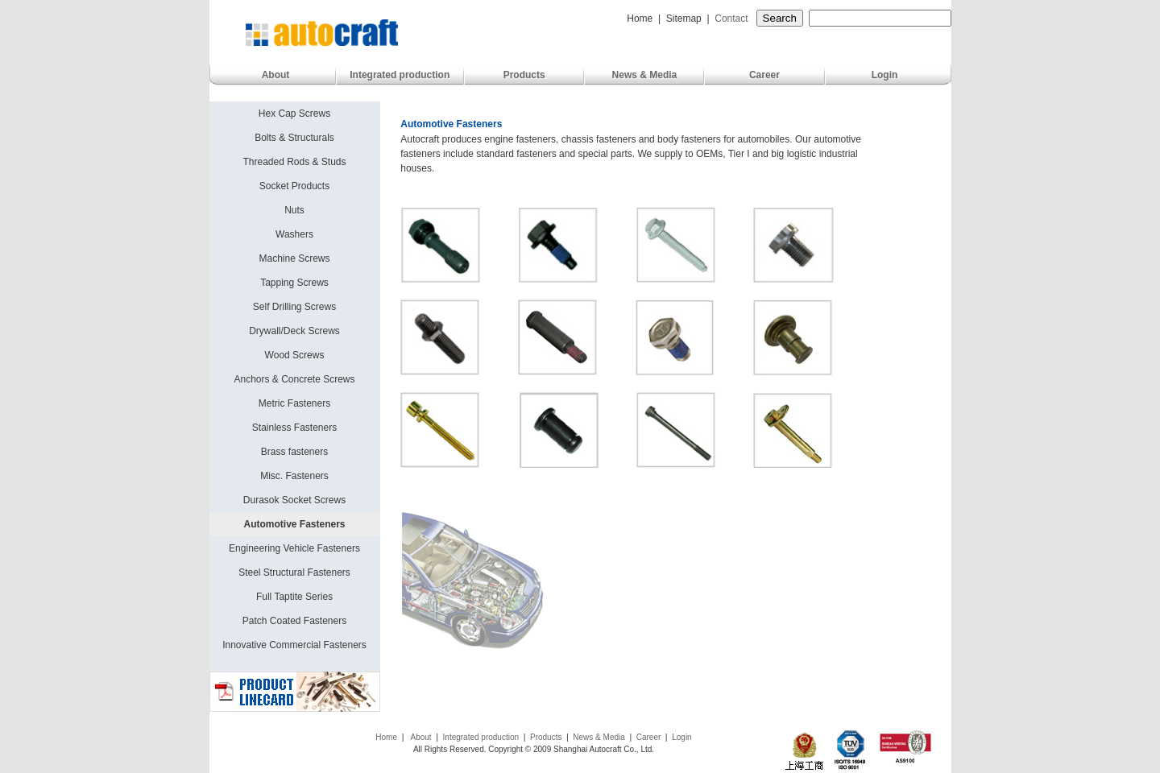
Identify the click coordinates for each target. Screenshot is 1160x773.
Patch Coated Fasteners (294, 620)
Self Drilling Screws (294, 306)
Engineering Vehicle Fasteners (294, 548)
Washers (294, 234)
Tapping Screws (294, 282)
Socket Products (294, 186)
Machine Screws (294, 258)
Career (764, 75)
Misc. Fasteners (294, 476)
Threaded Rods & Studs (294, 161)
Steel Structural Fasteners (294, 572)
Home (637, 18)
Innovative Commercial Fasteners (294, 645)
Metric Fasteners (294, 403)
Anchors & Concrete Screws (294, 379)
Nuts (294, 210)
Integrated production (400, 75)
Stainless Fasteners (294, 427)
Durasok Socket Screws (294, 500)
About (276, 75)
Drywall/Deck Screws (294, 331)
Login (885, 75)
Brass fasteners (294, 451)
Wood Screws (295, 355)
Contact (733, 18)
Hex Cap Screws (294, 113)
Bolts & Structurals (294, 137)
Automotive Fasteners (294, 524)
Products (524, 75)
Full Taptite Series (294, 596)
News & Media (644, 75)
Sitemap (684, 18)
